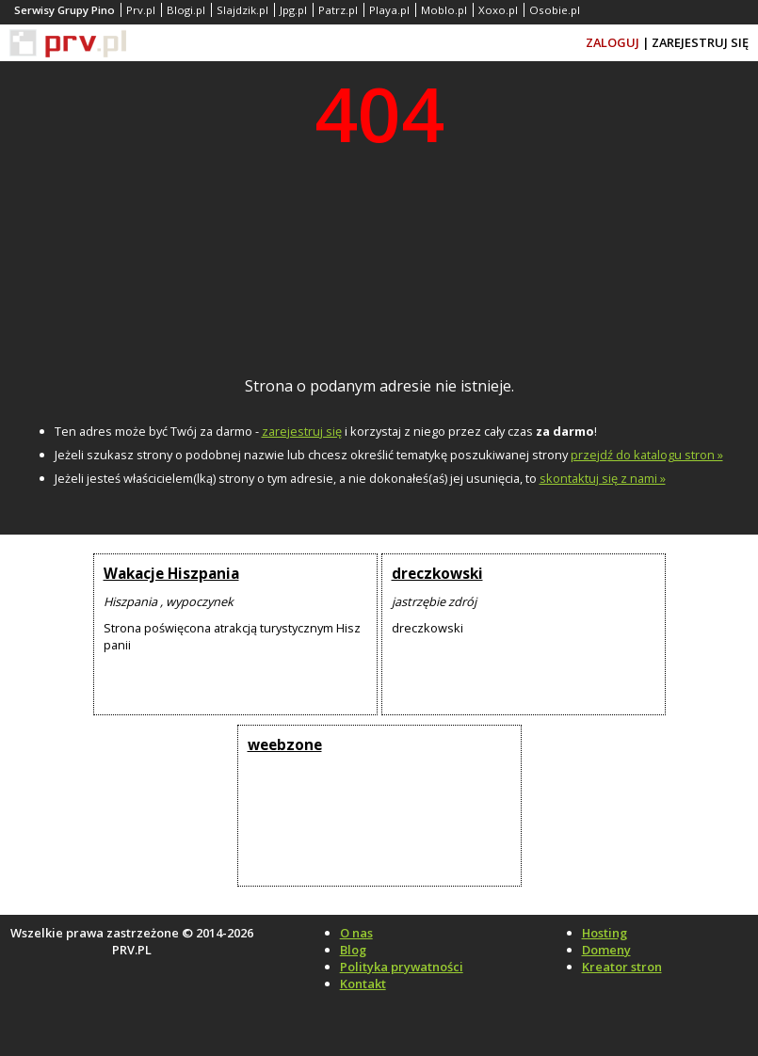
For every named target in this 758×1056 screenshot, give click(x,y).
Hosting (604, 932)
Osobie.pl (554, 10)
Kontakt (363, 983)
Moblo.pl (444, 10)
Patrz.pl (338, 10)
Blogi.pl (186, 10)
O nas (356, 932)
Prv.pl (140, 10)
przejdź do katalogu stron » (647, 454)
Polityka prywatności (401, 966)
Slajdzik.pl (242, 10)
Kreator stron (622, 966)
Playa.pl (389, 10)
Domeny (606, 949)
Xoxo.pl (498, 10)
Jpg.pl (293, 10)
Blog (353, 949)
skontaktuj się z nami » (603, 478)
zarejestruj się (302, 431)
